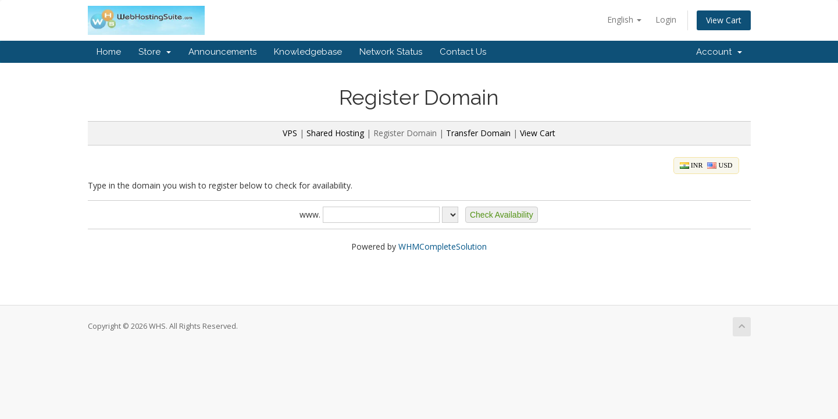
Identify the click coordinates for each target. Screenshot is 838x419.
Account (719, 52)
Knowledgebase (308, 52)
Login (665, 19)
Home (109, 52)
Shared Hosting (335, 133)
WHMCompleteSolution (442, 246)
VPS (290, 133)
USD (719, 165)
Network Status (390, 52)
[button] (501, 215)
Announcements (222, 52)
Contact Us (463, 52)
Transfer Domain (478, 133)
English (624, 19)
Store (154, 52)
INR (691, 165)
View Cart (723, 20)
